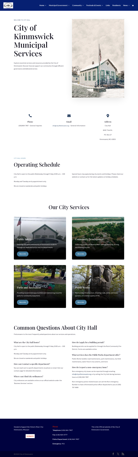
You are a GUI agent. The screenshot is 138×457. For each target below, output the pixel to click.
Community (77, 5)
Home (41, 5)
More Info (22, 254)
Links (108, 5)
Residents (116, 5)
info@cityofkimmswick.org (61, 126)
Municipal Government (58, 5)
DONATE (30, 436)
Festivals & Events (93, 5)
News (125, 5)
